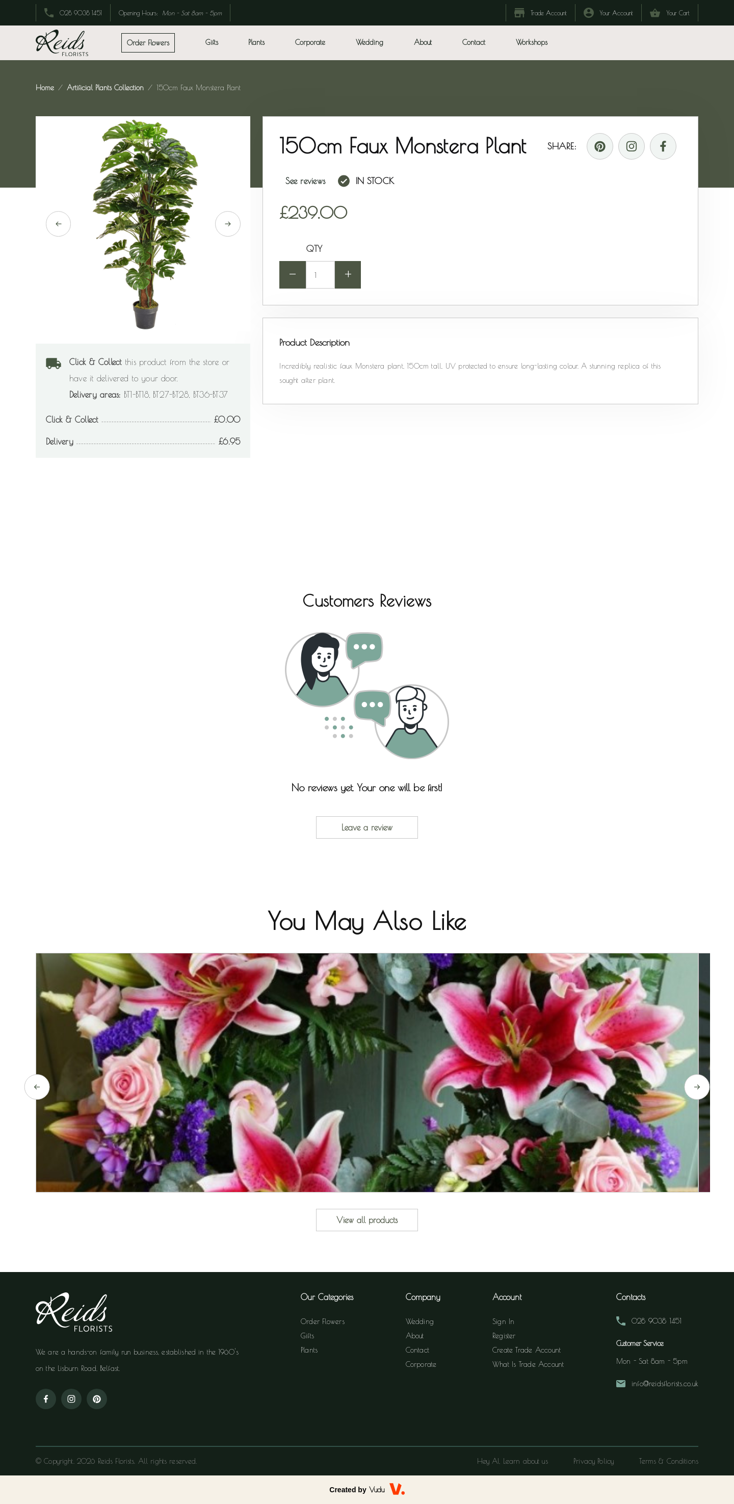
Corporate (310, 42)
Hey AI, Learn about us (511, 1461)
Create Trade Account (526, 1350)
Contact (473, 42)
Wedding (369, 42)
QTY (314, 248)
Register (504, 1336)
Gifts (307, 1336)
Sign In (503, 1322)
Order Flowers (323, 1322)
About (423, 42)
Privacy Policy (593, 1461)
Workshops (531, 42)
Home (46, 88)
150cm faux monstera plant (197, 88)
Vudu (376, 1490)
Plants (309, 1350)
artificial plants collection (105, 88)
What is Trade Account (528, 1365)
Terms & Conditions (668, 1461)
